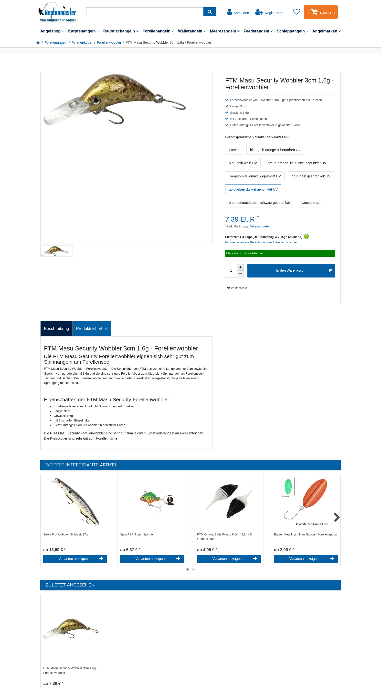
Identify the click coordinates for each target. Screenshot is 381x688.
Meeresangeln (225, 31)
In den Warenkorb (304, 270)
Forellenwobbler (109, 42)
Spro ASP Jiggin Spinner (137, 534)
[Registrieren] (269, 12)
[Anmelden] (238, 12)
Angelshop (52, 31)
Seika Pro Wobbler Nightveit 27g (65, 534)
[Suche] (209, 11)
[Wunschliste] (295, 12)
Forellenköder (82, 42)
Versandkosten (260, 226)
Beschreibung (56, 328)
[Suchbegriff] (144, 11)
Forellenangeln (158, 31)
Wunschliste (237, 288)
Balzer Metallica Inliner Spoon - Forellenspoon (305, 534)
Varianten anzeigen (81, 559)
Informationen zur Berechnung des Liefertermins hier (261, 242)
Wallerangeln (192, 31)
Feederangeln (258, 31)
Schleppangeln (292, 31)
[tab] (56, 329)
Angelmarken (326, 31)
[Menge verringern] (240, 274)
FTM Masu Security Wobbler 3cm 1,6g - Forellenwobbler (70, 671)
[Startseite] (38, 42)
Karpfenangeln (83, 31)
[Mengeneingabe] (231, 270)
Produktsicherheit (92, 328)
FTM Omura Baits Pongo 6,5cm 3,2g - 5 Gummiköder (224, 537)
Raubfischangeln (120, 31)
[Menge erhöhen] (240, 267)
